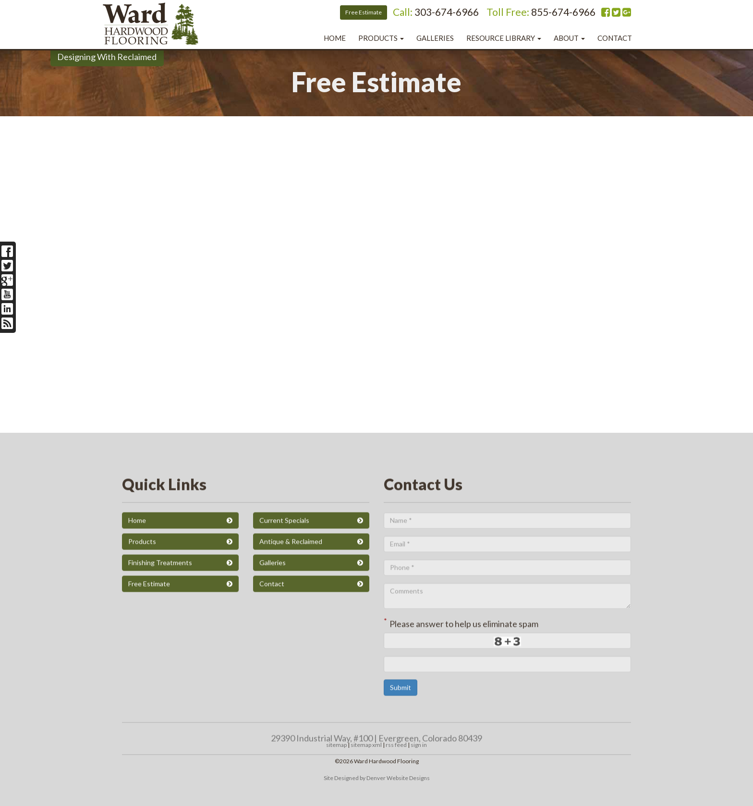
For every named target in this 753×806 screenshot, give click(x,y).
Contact (614, 38)
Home (335, 38)
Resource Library (503, 38)
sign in (419, 744)
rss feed (396, 744)
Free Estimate (363, 12)
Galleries (435, 38)
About (569, 38)
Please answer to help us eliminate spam (461, 789)
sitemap (336, 744)
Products (381, 38)
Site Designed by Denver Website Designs (377, 778)
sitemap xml (366, 744)
